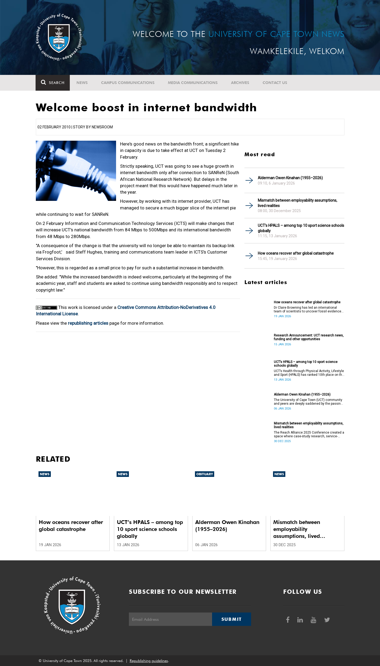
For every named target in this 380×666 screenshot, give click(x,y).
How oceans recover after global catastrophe (296, 253)
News (82, 83)
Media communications (193, 83)
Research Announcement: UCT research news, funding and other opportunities (309, 337)
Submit (231, 619)
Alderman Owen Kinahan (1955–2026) (290, 178)
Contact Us (275, 83)
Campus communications (128, 83)
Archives (240, 83)
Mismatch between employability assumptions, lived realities (297, 203)
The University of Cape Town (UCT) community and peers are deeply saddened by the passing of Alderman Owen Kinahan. (308, 401)
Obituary (204, 474)
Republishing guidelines (149, 661)
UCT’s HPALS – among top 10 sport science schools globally (301, 228)
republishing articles (88, 323)
